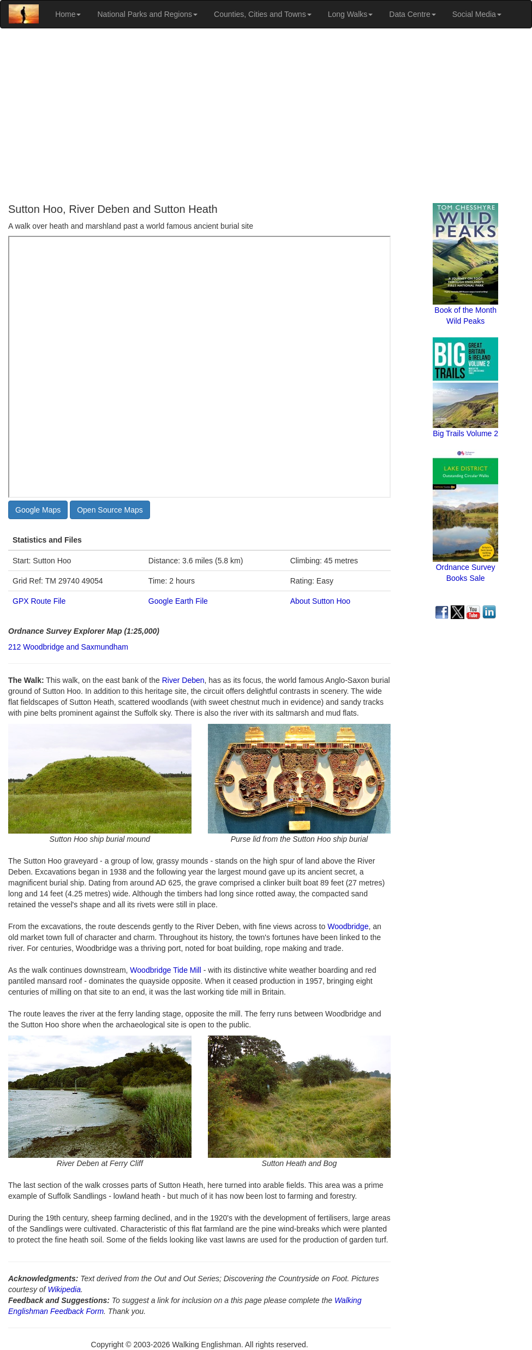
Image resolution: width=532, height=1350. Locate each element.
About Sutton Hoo (320, 601)
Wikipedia (64, 1289)
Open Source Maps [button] (110, 509)
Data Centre (412, 14)
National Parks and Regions (147, 14)
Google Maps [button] (38, 509)
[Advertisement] (266, 115)
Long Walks (350, 14)
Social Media (476, 14)
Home (68, 14)
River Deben (183, 680)
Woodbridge (347, 926)
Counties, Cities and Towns (263, 14)
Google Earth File (178, 601)
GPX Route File (39, 601)
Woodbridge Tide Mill (165, 970)
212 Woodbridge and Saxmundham (68, 647)
